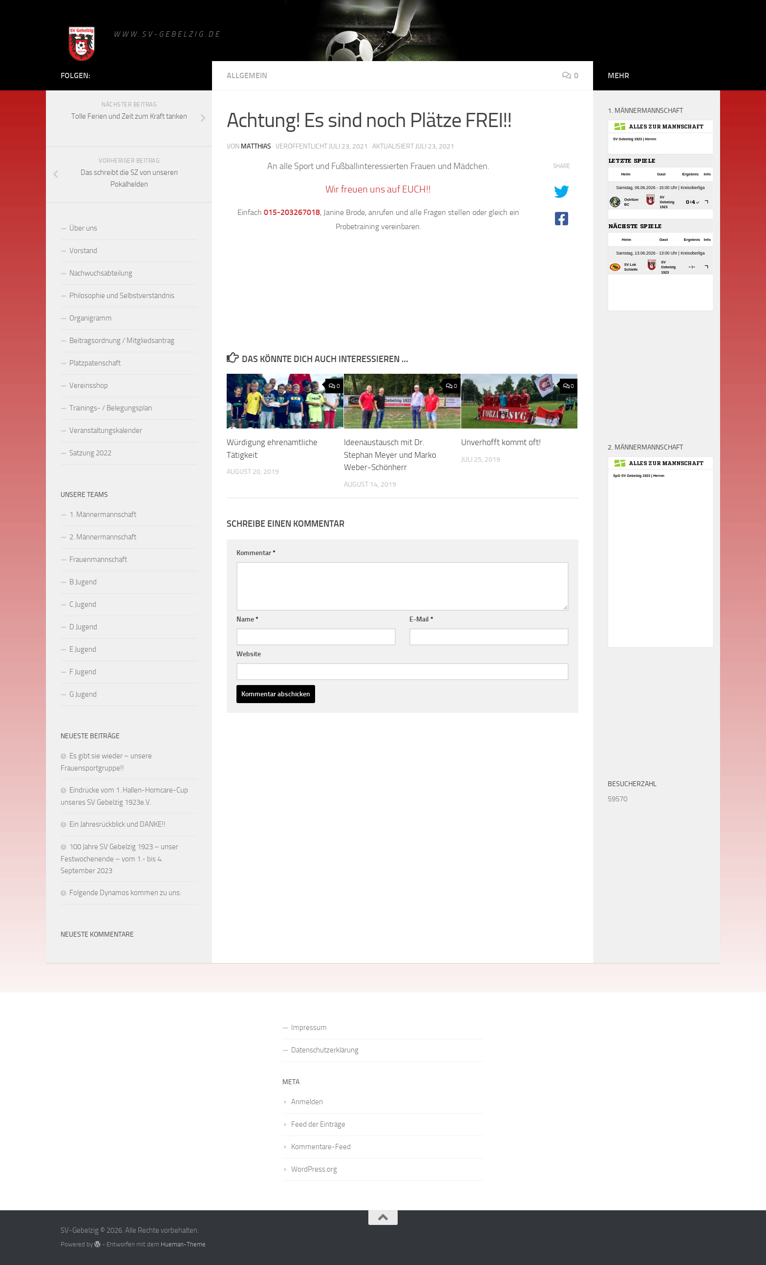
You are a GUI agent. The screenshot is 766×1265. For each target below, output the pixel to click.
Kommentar (256, 553)
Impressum (309, 1027)
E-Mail (421, 619)
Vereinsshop (88, 385)
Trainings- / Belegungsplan (110, 408)
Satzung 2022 (90, 453)
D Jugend (83, 626)
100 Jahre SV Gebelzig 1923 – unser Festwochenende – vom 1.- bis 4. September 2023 (119, 858)
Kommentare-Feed (321, 1146)
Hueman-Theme (183, 1244)
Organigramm (90, 318)
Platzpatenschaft (95, 363)
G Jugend (83, 694)
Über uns (83, 228)
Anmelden (307, 1101)
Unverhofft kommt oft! (501, 442)
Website (248, 654)
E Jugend (82, 649)
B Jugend (83, 582)
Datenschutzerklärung (325, 1050)
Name (247, 619)
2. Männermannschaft (102, 537)
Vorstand (83, 250)
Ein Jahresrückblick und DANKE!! (117, 824)
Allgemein (247, 75)
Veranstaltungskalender (105, 430)
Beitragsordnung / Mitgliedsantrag (121, 340)
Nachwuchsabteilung (100, 273)
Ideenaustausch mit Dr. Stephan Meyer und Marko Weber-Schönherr (390, 454)
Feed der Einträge (318, 1124)
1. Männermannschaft (102, 514)
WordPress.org (314, 1169)
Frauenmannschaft (98, 559)
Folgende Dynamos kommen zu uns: (125, 892)
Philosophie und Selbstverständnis (121, 295)
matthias (256, 146)
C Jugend (82, 604)
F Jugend (82, 671)
